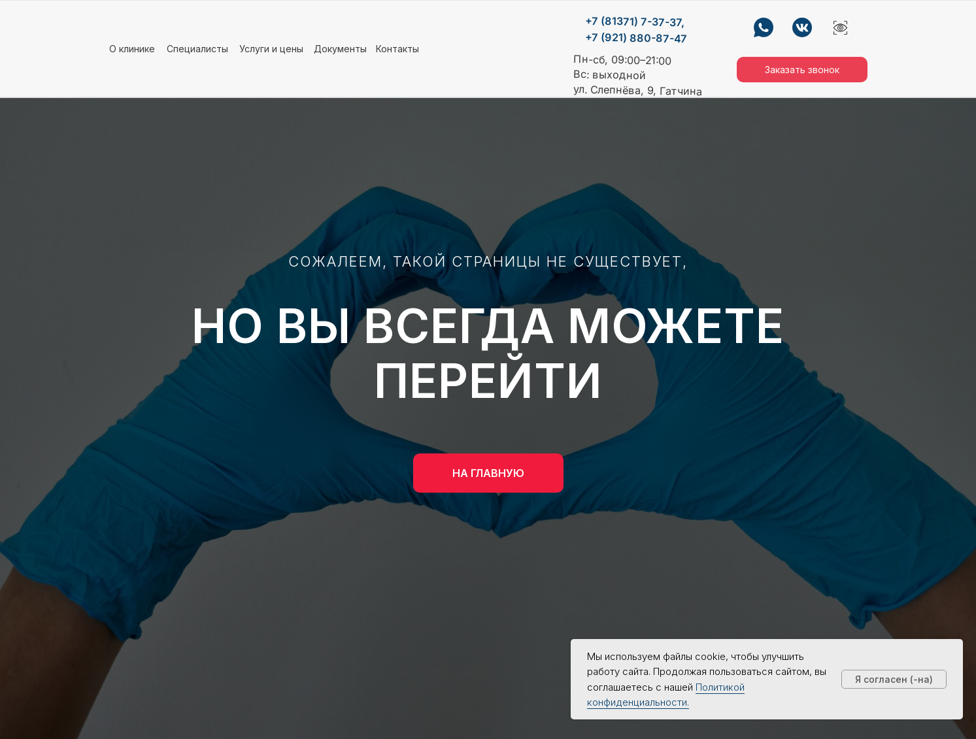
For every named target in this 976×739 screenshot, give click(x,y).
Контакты (397, 48)
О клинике (132, 48)
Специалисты (197, 48)
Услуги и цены (271, 48)
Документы (340, 48)
